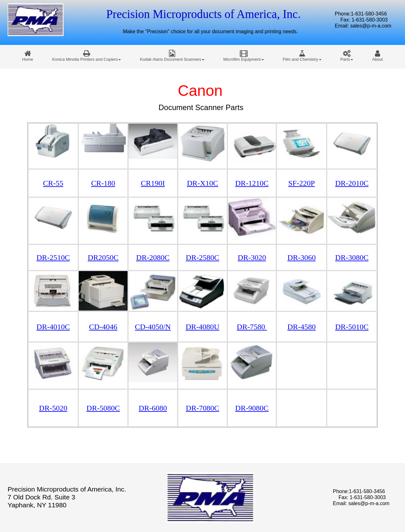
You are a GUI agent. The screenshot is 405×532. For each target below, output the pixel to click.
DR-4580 (301, 327)
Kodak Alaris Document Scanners (172, 56)
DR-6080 (153, 408)
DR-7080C (202, 408)
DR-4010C (53, 327)
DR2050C (103, 257)
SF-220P (301, 183)
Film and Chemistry (302, 56)
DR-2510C (53, 257)
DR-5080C (103, 408)
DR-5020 (53, 408)
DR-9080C (251, 408)
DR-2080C (152, 257)
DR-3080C (351, 257)
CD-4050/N (153, 327)
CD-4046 (103, 327)
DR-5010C (351, 327)
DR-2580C (202, 257)
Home (27, 56)
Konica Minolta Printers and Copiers (86, 56)
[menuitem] (28, 55)
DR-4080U (203, 327)
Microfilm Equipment (243, 56)
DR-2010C (351, 183)
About (377, 56)
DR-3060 (301, 257)
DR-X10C (202, 183)
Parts (346, 56)
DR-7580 (252, 327)
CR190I (153, 183)
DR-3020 (252, 257)
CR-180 (103, 183)
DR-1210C (251, 183)
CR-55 (53, 183)
